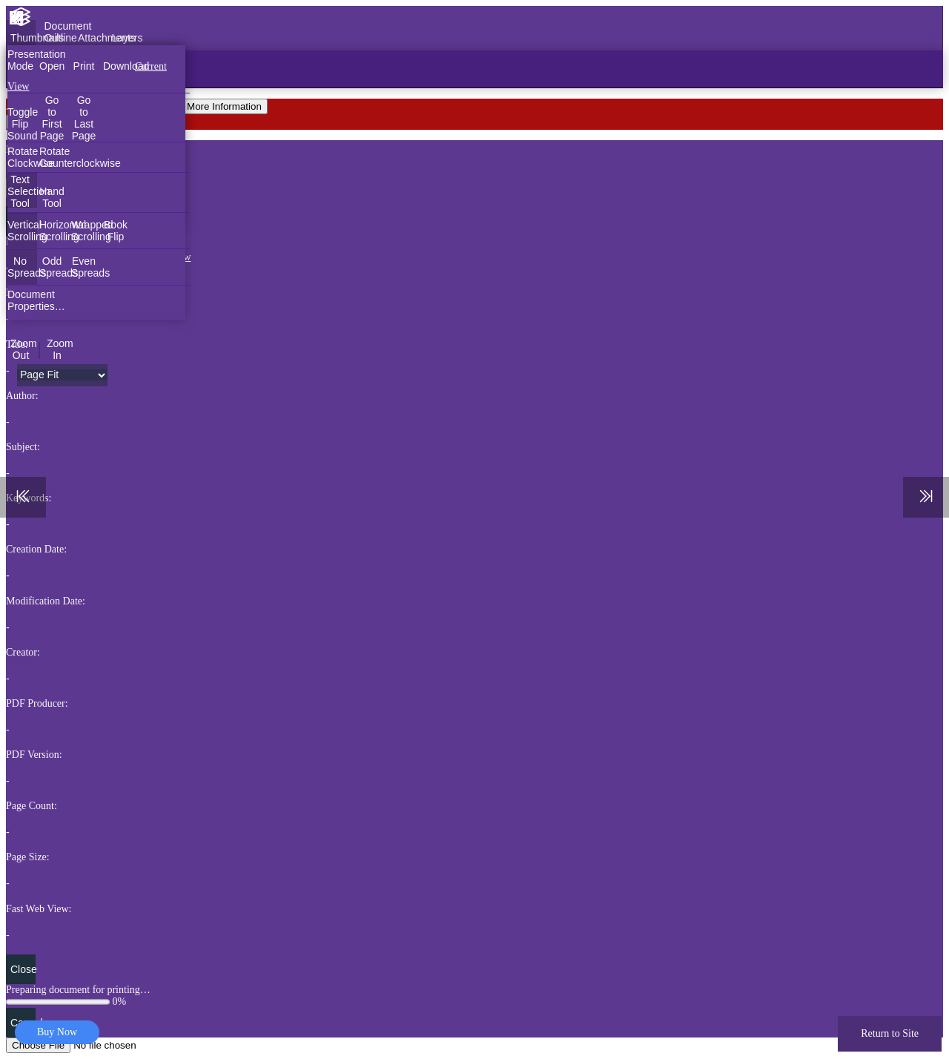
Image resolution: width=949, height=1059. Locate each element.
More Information (224, 106)
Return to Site (890, 1033)
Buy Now (57, 1031)
